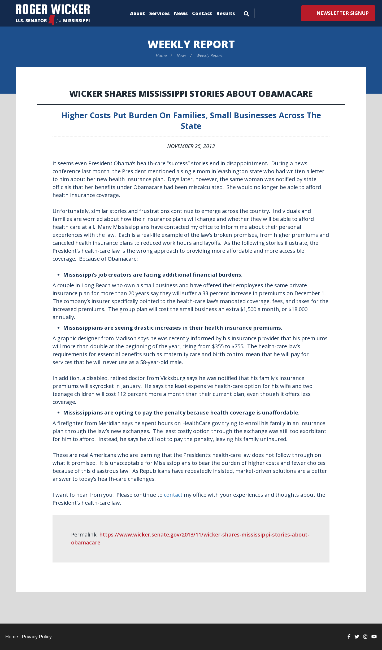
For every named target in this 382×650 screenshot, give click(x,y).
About (137, 13)
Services (159, 13)
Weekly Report (191, 44)
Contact (202, 13)
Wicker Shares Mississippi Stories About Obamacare (191, 93)
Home (161, 55)
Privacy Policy (37, 636)
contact (173, 494)
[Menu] (246, 12)
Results (225, 13)
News (181, 13)
